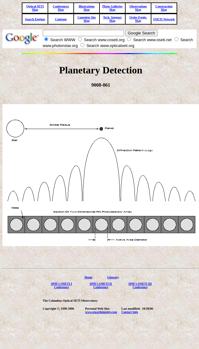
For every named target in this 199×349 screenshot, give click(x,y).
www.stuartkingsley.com (101, 314)
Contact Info (129, 314)
